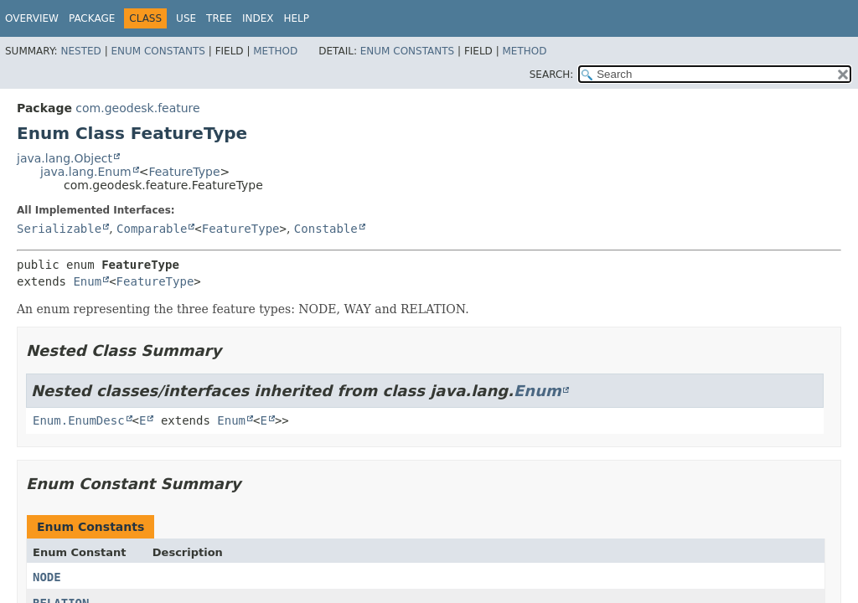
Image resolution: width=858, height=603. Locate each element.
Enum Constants (157, 51)
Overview (32, 18)
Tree (219, 18)
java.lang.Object (64, 158)
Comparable (151, 228)
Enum (87, 281)
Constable (326, 228)
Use (186, 18)
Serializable (59, 228)
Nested (80, 51)
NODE (47, 577)
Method (275, 51)
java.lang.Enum (86, 171)
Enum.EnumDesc (79, 420)
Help (296, 18)
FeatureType (184, 171)
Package (92, 18)
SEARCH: (552, 74)
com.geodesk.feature (137, 108)
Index (258, 18)
